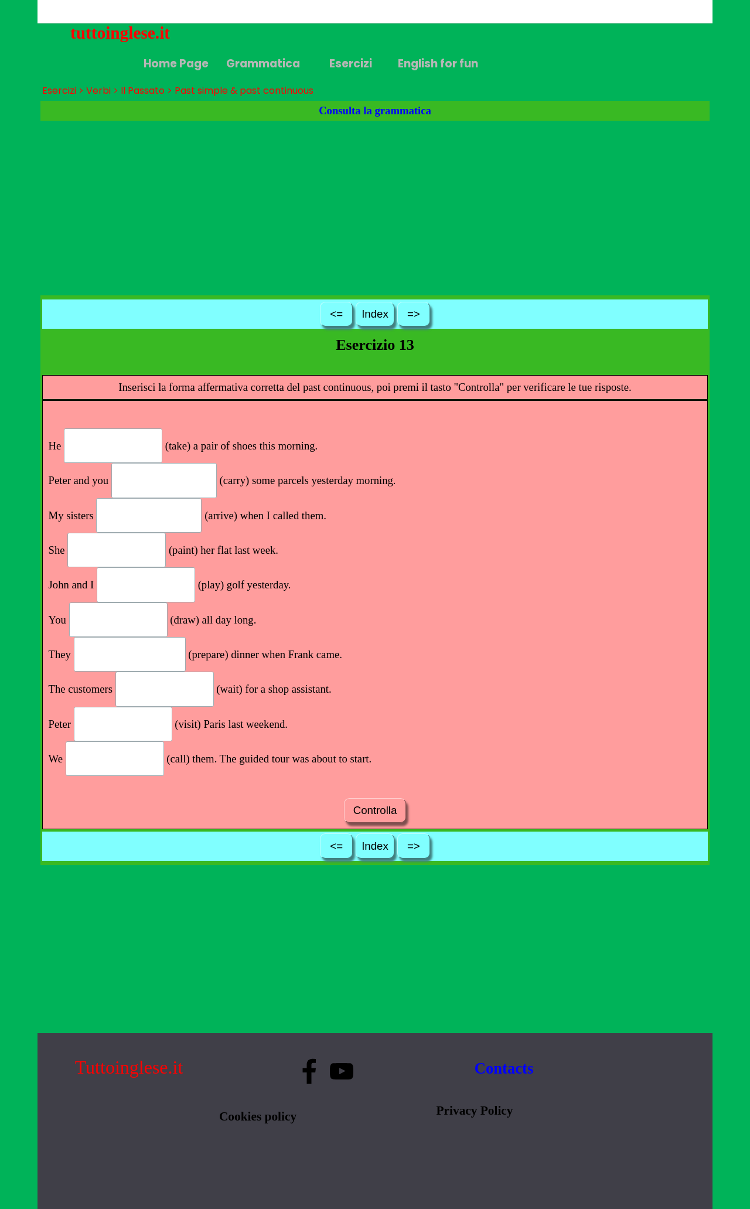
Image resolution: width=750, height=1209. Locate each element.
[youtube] (341, 1071)
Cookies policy (257, 1116)
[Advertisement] (375, 208)
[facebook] (309, 1071)
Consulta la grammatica (375, 110)
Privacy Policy (475, 1111)
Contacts (504, 1068)
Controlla (375, 810)
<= (336, 314)
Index (375, 314)
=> (413, 314)
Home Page (176, 63)
